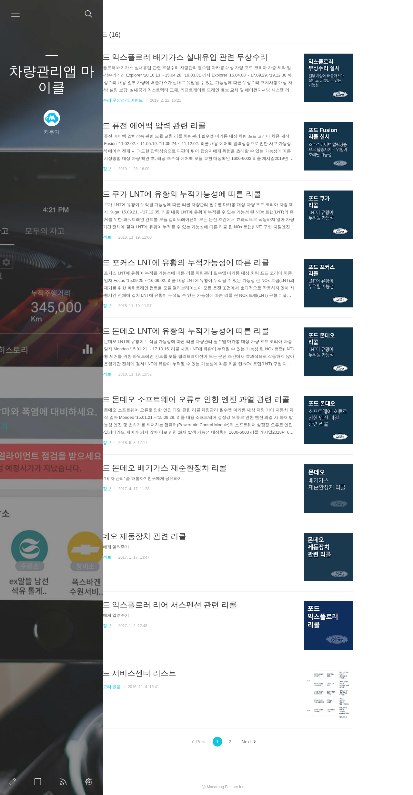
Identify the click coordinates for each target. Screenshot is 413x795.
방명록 (39, 781)
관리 (90, 781)
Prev (229, 741)
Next (279, 741)
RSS (64, 781)
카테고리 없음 (138, 686)
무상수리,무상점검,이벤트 (149, 100)
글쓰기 (13, 781)
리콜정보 (133, 168)
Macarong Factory (252, 787)
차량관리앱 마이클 (51, 79)
